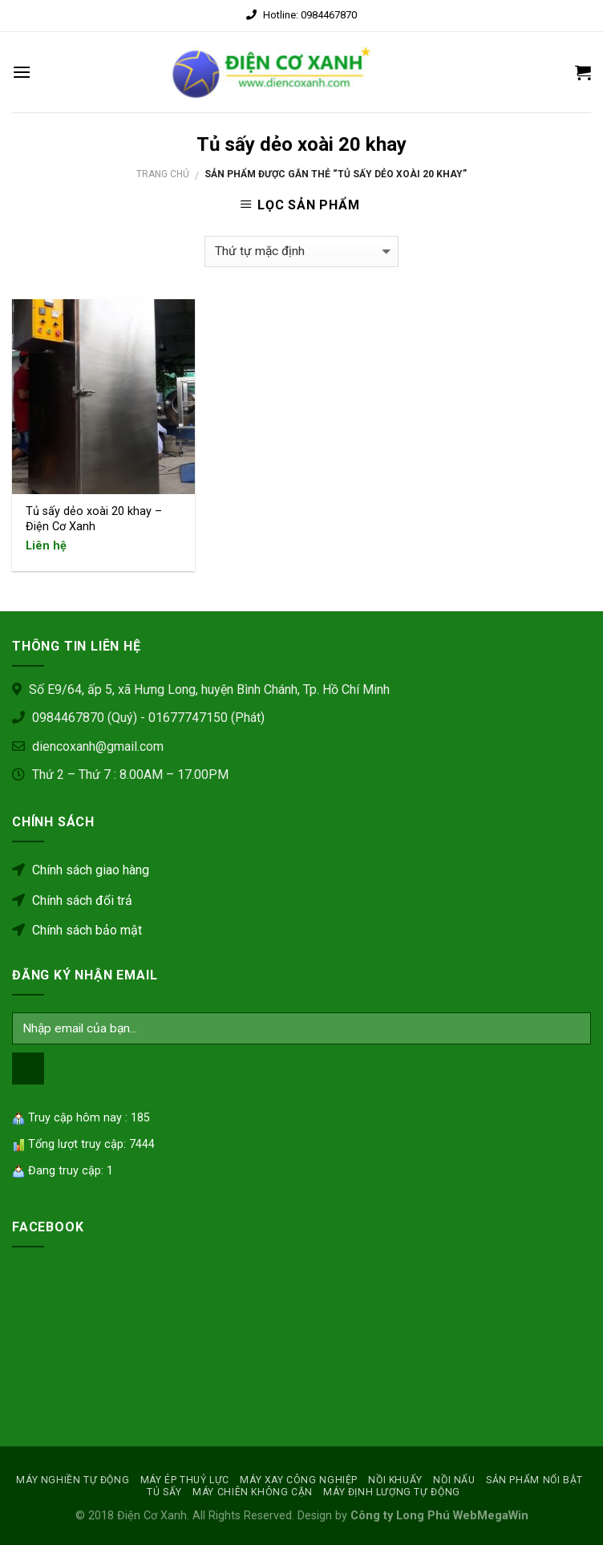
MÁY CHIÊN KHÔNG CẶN (252, 1492)
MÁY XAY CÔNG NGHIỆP (299, 1480)
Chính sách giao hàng (80, 870)
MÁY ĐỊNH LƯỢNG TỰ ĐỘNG (391, 1492)
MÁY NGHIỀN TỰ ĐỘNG (72, 1480)
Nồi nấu (454, 1480)
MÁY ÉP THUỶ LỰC (184, 1480)
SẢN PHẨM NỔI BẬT (534, 1480)
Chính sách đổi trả (72, 900)
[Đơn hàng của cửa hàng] (301, 251)
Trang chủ (162, 174)
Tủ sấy (164, 1492)
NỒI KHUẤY (395, 1480)
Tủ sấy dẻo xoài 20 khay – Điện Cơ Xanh (94, 519)
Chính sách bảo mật (77, 930)
